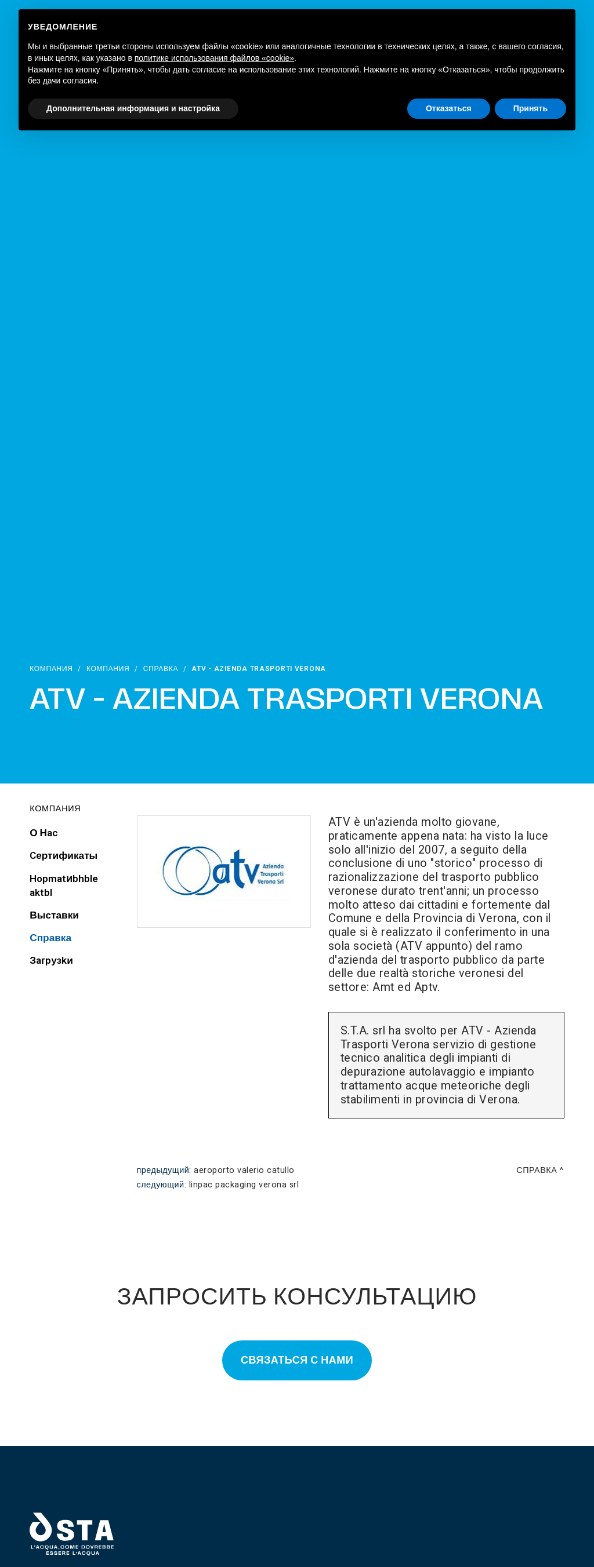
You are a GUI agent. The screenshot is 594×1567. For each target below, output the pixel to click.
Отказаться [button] (449, 108)
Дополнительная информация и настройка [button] (133, 108)
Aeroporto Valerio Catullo (244, 1170)
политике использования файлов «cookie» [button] (214, 58)
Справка (161, 669)
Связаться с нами (297, 1360)
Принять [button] (530, 108)
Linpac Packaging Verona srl (244, 1185)
